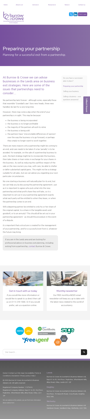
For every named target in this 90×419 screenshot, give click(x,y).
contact (32, 246)
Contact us (81, 5)
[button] (86, 105)
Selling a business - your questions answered (72, 98)
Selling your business (71, 91)
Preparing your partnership (73, 86)
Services (35, 5)
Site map (21, 373)
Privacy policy (25, 375)
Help (33, 375)
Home (6, 5)
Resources (52, 5)
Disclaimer (15, 375)
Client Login (82, 14)
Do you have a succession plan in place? (73, 79)
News (67, 5)
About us (19, 5)
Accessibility (29, 373)
